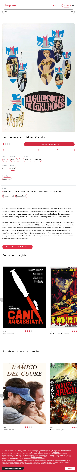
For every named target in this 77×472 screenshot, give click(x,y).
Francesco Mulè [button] (8, 196)
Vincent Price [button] (8, 191)
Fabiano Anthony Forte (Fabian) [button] (25, 191)
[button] (49, 144)
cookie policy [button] (56, 452)
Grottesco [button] (37, 160)
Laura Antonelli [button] (21, 196)
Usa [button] (18, 160)
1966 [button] (5, 160)
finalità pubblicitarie (36, 457)
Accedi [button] (66, 5)
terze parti (28, 453)
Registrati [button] (56, 5)
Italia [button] (13, 160)
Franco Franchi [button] (43, 191)
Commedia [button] (27, 160)
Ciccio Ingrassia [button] (56, 191)
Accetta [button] (70, 468)
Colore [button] (12, 169)
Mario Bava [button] (7, 179)
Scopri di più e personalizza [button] (13, 468)
